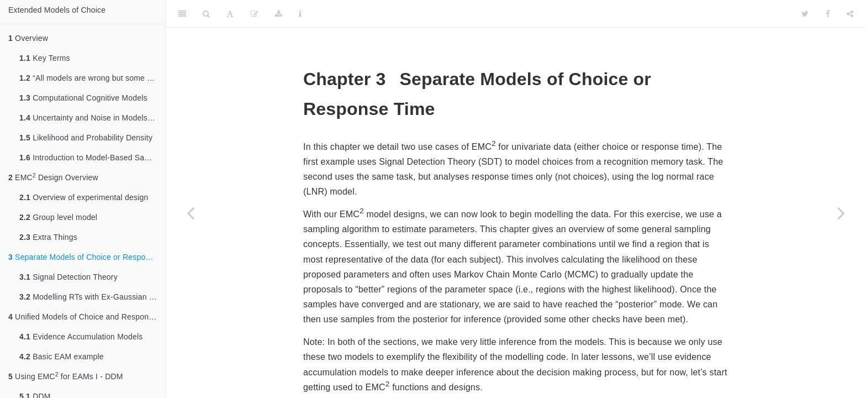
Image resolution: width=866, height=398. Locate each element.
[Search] (206, 14)
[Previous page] (190, 213)
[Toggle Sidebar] (182, 14)
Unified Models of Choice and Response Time (86, 316)
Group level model (58, 217)
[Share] (850, 14)
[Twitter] (805, 14)
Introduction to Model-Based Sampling (92, 157)
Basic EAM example (61, 356)
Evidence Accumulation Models (81, 336)
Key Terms (44, 58)
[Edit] (254, 14)
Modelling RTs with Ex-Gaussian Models (92, 296)
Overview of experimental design (83, 197)
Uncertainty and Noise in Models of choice (92, 117)
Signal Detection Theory (68, 277)
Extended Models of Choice (56, 10)
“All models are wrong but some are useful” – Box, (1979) (92, 78)
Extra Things (48, 237)
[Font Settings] (230, 14)
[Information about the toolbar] (300, 14)
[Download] (279, 14)
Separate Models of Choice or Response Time (86, 257)
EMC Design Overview (53, 177)
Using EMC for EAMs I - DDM (65, 376)
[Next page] (841, 213)
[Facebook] (827, 14)
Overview (28, 38)
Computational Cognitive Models (83, 97)
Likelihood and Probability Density (85, 137)
